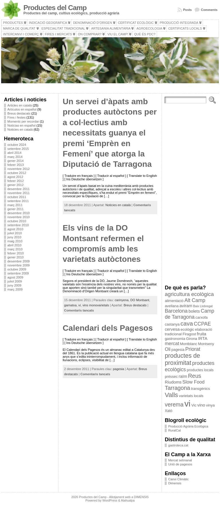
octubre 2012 (16, 173)
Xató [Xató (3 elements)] (168, 411)
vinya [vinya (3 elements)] (210, 405)
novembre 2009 (18, 265)
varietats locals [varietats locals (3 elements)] (191, 396)
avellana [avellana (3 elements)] (171, 306)
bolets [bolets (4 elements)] (194, 311)
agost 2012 (15, 177)
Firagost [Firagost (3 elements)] (189, 334)
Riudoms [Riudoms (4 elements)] (173, 382)
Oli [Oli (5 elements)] (167, 349)
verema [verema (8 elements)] (174, 404)
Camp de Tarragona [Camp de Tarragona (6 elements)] (189, 314)
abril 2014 (14, 152)
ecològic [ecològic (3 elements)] (187, 329)
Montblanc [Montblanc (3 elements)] (188, 344)
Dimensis (174, 483)
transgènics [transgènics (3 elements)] (200, 388)
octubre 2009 (16, 269)
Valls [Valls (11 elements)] (171, 394)
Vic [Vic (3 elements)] (194, 405)
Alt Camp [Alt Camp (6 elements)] (194, 300)
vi (79, 305)
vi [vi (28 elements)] (187, 403)
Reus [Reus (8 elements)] (194, 376)
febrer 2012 (15, 181)
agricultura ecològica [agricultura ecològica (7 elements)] (189, 294)
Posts (187, 9)
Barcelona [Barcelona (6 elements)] (176, 311)
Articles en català (19, 105)
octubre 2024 (16, 144)
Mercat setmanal (180, 460)
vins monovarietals (95, 305)
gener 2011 (15, 209)
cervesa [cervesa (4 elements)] (172, 329)
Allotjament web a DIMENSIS (129, 497)
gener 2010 (15, 257)
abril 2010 (14, 245)
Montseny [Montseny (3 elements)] (206, 344)
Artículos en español (21, 109)
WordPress (109, 500)
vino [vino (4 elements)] (201, 405)
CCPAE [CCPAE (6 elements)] (202, 324)
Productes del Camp (55, 7)
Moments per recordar (23, 121)
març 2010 (15, 249)
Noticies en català (20, 129)
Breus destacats (18, 113)
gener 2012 (15, 185)
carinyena (122, 300)
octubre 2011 (16, 197)
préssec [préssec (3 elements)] (171, 376)
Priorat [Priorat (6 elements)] (192, 349)
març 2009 (15, 289)
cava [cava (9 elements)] (186, 323)
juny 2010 (14, 237)
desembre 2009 (18, 261)
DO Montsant (139, 300)
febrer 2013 (15, 165)
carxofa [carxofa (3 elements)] (201, 317)
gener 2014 (15, 160)
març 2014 (15, 156)
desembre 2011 (18, 189)
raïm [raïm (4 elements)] (183, 376)
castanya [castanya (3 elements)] (172, 324)
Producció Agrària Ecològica (188, 426)
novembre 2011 (18, 193)
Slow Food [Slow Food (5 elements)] (193, 381)
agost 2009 (15, 277)
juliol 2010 (14, 233)
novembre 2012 (18, 169)
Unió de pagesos (180, 464)
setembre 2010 (18, 225)
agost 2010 (15, 229)
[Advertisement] (29, 381)
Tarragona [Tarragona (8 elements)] (177, 388)
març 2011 (15, 205)
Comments (209, 9)
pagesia (118, 369)
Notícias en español (21, 125)
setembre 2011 (18, 201)
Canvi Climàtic (178, 479)
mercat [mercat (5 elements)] (172, 343)
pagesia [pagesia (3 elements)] (177, 349)
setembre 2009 (18, 273)
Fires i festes (16, 117)
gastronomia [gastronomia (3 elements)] (175, 338)
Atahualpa (128, 500)
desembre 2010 (18, 213)
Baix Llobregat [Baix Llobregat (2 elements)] (203, 306)
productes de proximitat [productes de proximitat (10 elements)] (182, 359)
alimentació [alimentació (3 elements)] (174, 301)
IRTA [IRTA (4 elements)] (202, 338)
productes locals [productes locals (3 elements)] (200, 370)
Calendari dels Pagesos (108, 328)
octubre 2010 (16, 221)
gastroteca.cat (178, 445)
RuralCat (174, 430)
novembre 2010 (18, 217)
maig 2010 (14, 241)
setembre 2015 (18, 148)
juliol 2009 (14, 281)
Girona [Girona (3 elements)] (191, 338)
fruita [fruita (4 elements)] (201, 334)
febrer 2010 (15, 253)
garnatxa (70, 305)
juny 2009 (14, 285)
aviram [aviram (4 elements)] (185, 305)
